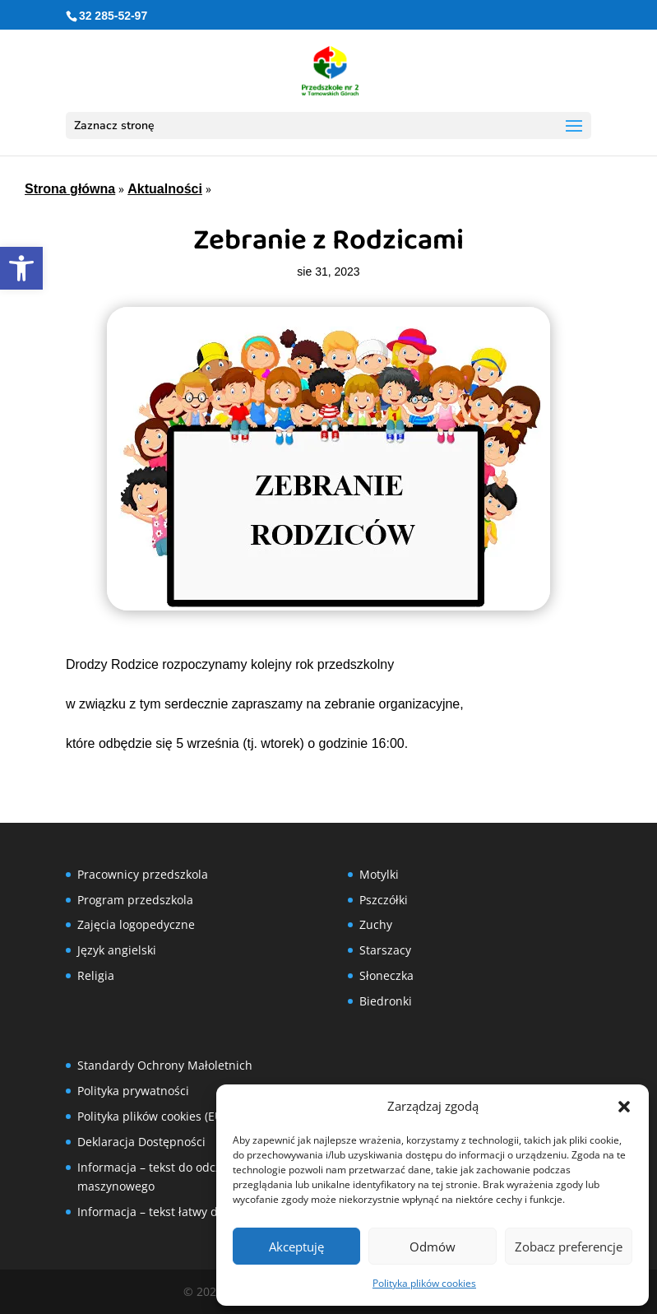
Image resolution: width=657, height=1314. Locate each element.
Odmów (432, 1246)
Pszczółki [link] (383, 900)
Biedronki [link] (385, 1001)
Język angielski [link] (116, 950)
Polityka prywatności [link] (133, 1090)
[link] (21, 268)
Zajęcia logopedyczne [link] (136, 924)
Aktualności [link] (164, 189)
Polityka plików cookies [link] (424, 1283)
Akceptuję (296, 1246)
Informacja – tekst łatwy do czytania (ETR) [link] (190, 1211)
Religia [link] (95, 975)
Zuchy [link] (375, 924)
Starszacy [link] (385, 950)
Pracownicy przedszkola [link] (142, 874)
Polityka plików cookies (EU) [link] (151, 1116)
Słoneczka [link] (386, 975)
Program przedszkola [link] (135, 900)
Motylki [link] (379, 874)
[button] (624, 1106)
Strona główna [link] (70, 189)
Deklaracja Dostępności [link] (141, 1141)
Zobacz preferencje (568, 1246)
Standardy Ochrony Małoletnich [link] (164, 1065)
